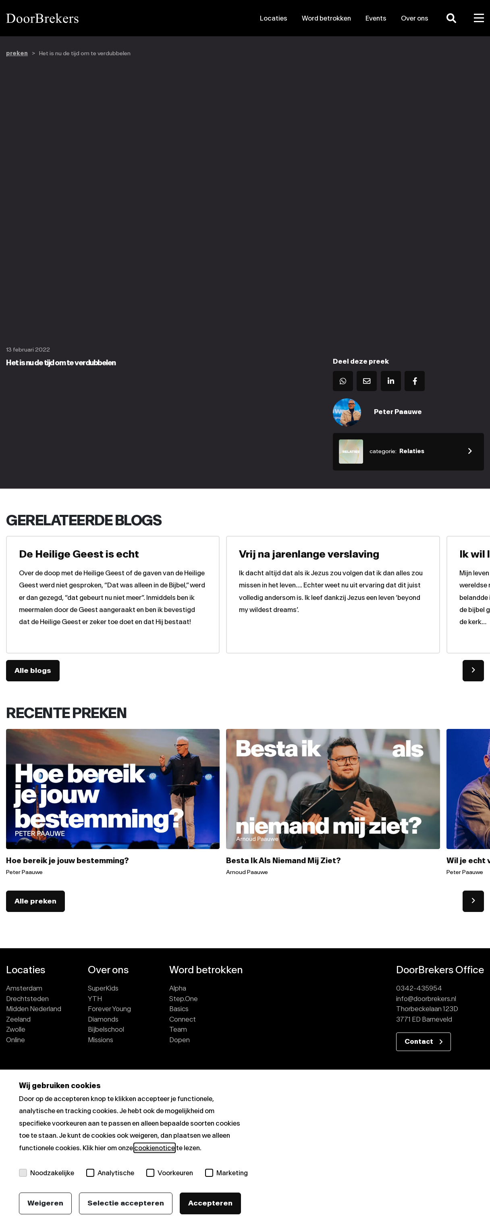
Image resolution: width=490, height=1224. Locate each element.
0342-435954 (419, 988)
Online (15, 1039)
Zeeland (18, 1019)
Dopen (179, 1039)
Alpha (177, 988)
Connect (182, 1019)
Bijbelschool (106, 1029)
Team (178, 1029)
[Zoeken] (451, 18)
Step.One (183, 998)
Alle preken (35, 901)
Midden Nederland (33, 1008)
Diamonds (103, 1019)
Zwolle (15, 1029)
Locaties (273, 18)
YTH (95, 998)
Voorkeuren (169, 1172)
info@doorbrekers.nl (426, 998)
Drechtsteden (27, 998)
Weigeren (45, 1203)
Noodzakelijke (46, 1172)
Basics (179, 1008)
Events (375, 18)
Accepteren (210, 1203)
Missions (100, 1039)
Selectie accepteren (125, 1203)
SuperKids (103, 988)
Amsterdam (24, 988)
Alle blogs (33, 670)
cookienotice (154, 1147)
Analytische (110, 1172)
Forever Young (109, 1008)
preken (17, 53)
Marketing (226, 1172)
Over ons (414, 18)
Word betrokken (326, 18)
